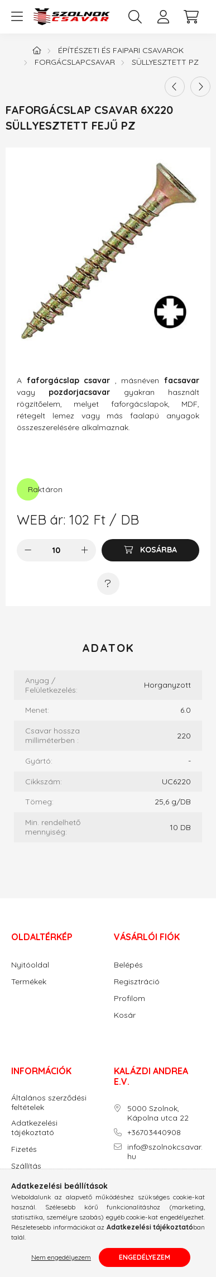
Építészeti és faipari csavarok (121, 50)
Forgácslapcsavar (75, 62)
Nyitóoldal (30, 965)
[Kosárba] (150, 550)
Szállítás (26, 1166)
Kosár (125, 1015)
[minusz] (28, 550)
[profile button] (163, 17)
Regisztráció (137, 982)
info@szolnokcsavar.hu (165, 1151)
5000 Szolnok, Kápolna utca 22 (158, 1113)
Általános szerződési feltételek (49, 1102)
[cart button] (191, 17)
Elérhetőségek (37, 1183)
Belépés (128, 965)
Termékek (28, 982)
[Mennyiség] (56, 550)
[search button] (135, 17)
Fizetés (24, 1149)
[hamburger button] (17, 17)
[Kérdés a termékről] (108, 584)
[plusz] (84, 550)
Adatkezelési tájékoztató (34, 1127)
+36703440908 (154, 1132)
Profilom (129, 998)
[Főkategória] (36, 50)
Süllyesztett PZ (165, 62)
